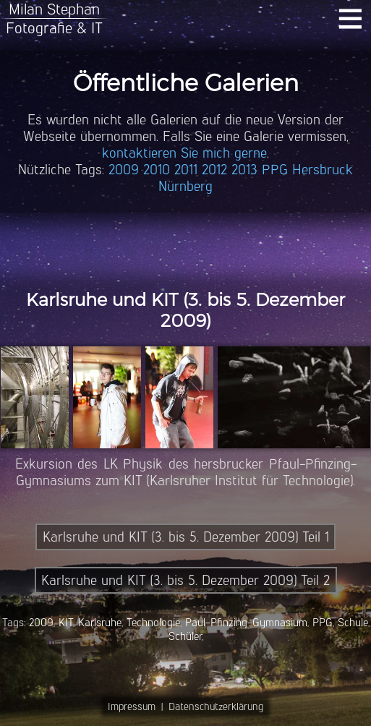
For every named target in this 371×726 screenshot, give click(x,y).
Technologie (153, 622)
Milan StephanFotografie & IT (54, 18)
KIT (66, 622)
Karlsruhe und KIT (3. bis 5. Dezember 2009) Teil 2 (185, 580)
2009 (123, 169)
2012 (214, 169)
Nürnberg (185, 186)
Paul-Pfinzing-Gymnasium (246, 622)
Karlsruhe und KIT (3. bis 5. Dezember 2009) (185, 310)
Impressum (131, 706)
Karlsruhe (99, 622)
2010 (156, 169)
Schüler (185, 636)
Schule (353, 622)
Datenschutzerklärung (216, 706)
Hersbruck (322, 169)
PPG (275, 169)
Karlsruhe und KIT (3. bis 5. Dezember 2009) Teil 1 (186, 537)
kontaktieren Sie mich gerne (184, 153)
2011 (185, 169)
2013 (244, 169)
